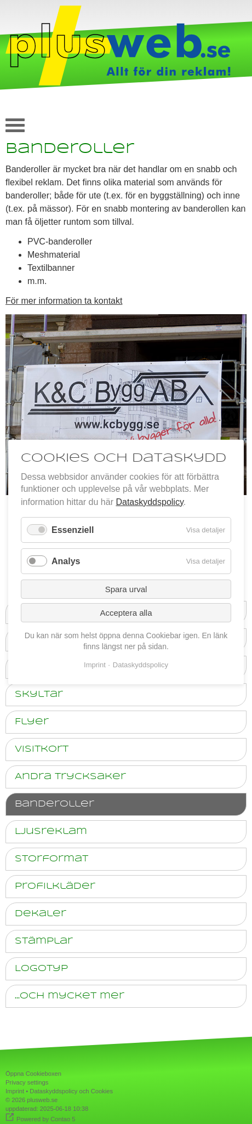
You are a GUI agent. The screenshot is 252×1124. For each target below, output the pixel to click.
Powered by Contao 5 (46, 1119)
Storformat (51, 859)
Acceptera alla (126, 612)
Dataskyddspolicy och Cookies (71, 1091)
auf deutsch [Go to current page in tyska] (233, 122)
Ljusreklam (51, 831)
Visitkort (41, 749)
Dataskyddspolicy (149, 502)
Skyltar (39, 694)
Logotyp (41, 968)
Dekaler (40, 914)
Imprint (14, 1091)
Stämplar (44, 941)
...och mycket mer (69, 996)
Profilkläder (55, 886)
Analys (65, 561)
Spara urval (126, 589)
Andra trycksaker (70, 777)
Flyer (32, 722)
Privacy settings (26, 1082)
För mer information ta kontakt (63, 300)
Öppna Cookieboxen (33, 1073)
